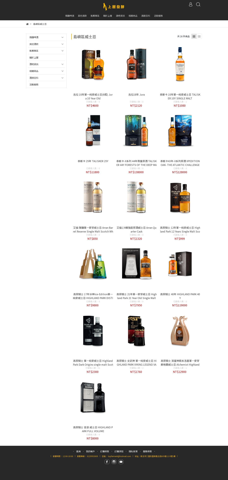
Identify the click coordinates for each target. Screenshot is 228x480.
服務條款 (147, 451)
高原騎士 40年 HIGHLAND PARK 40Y (180, 296)
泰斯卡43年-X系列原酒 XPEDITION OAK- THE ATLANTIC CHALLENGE (180, 163)
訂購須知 (118, 451)
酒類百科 (33, 77)
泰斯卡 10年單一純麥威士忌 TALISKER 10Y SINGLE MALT (180, 96)
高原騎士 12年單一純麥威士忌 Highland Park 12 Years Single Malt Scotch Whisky (180, 231)
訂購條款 (104, 451)
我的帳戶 (90, 451)
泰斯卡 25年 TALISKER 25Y (93, 161)
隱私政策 (133, 451)
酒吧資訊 (33, 64)
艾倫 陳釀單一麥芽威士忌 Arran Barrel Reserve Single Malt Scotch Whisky (93, 231)
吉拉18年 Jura (136, 94)
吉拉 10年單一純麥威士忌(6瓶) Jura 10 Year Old (93, 96)
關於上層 (33, 57)
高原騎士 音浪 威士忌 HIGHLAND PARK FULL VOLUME (93, 429)
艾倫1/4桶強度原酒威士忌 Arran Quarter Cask (136, 229)
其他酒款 (33, 44)
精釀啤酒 (33, 37)
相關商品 (33, 71)
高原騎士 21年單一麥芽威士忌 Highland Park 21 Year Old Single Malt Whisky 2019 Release (137, 298)
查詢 (78, 451)
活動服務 (33, 84)
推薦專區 (33, 50)
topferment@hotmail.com (119, 456)
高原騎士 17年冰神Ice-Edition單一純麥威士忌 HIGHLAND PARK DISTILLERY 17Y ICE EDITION (93, 298)
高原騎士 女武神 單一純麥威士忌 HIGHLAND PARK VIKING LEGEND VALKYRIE (137, 364)
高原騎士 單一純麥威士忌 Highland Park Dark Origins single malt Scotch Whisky (93, 364)
